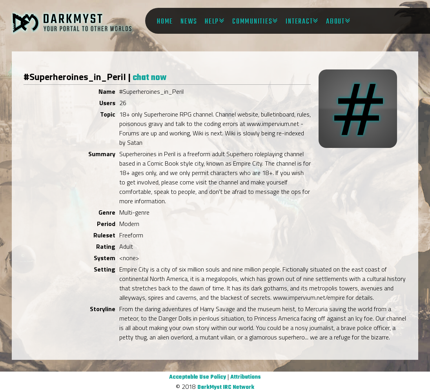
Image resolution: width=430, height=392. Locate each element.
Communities (252, 21)
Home (165, 21)
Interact (299, 21)
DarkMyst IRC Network (225, 387)
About (335, 21)
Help (212, 21)
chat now (149, 77)
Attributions (245, 377)
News (188, 21)
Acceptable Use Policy (197, 377)
